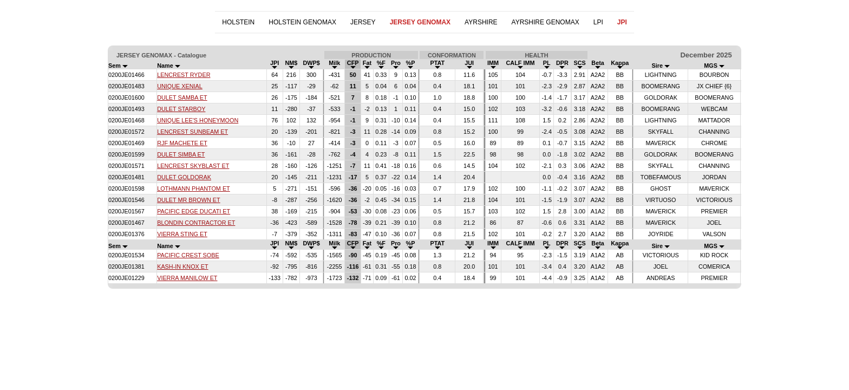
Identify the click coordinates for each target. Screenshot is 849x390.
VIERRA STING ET (182, 234)
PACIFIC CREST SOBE (188, 255)
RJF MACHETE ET (182, 143)
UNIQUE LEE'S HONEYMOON (197, 120)
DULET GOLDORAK (184, 177)
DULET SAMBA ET (182, 97)
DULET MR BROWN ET (188, 200)
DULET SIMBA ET (181, 154)
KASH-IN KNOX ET (182, 266)
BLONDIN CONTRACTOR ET (196, 222)
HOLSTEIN (238, 22)
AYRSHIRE (481, 22)
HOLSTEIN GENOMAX (302, 22)
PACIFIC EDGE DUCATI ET (193, 211)
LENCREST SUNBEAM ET (192, 131)
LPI (598, 22)
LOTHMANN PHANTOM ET (193, 188)
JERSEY (363, 22)
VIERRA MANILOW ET (187, 278)
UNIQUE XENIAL (180, 86)
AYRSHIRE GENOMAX (545, 22)
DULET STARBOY (181, 109)
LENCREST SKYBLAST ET (193, 165)
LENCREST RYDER (183, 75)
